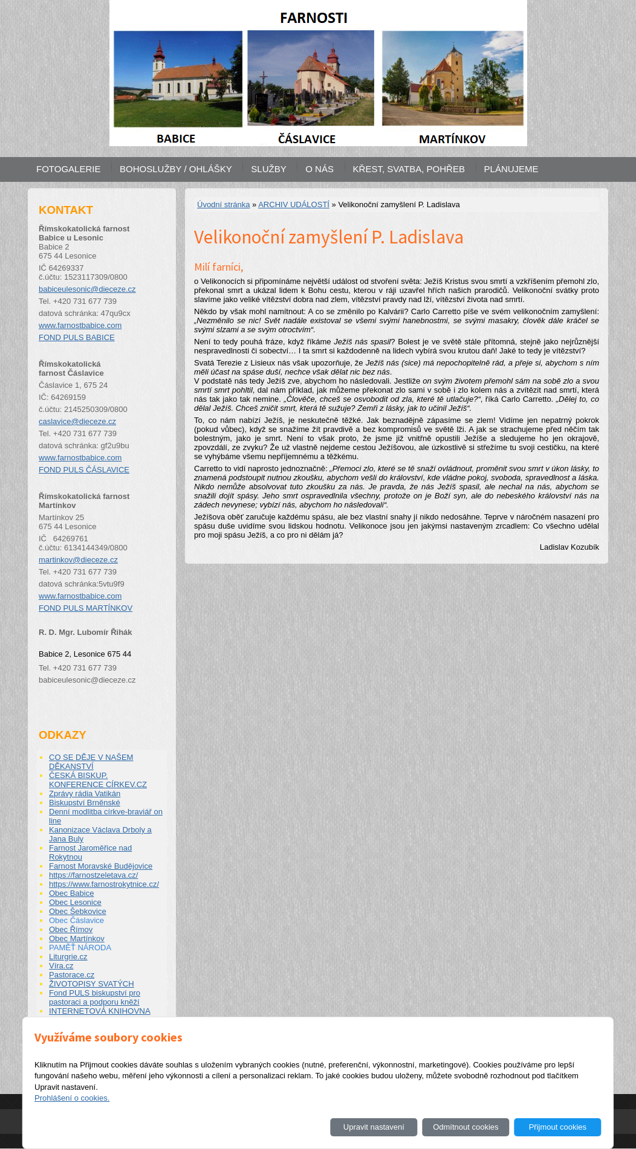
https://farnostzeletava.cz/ (93, 875)
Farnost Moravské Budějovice (100, 866)
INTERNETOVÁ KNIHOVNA (100, 1010)
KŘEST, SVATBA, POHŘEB (409, 169)
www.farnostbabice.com (80, 325)
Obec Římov (70, 929)
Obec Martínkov (77, 938)
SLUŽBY (268, 169)
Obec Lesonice (75, 902)
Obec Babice (71, 893)
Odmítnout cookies (465, 1126)
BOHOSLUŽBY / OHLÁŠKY (176, 169)
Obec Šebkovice (77, 911)
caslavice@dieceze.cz (77, 421)
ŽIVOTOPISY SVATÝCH (91, 983)
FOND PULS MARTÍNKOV (85, 608)
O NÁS (319, 169)
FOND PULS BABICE (77, 337)
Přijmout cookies (557, 1126)
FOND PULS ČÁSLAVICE (84, 469)
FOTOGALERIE (68, 169)
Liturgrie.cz (68, 956)
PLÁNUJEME (511, 169)
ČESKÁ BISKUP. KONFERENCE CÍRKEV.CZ (98, 780)
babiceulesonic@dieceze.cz (87, 289)
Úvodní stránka (223, 204)
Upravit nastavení (373, 1126)
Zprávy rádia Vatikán (84, 793)
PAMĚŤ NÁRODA (80, 947)
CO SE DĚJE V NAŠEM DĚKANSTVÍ (91, 762)
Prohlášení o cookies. (71, 1097)
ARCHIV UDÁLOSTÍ (293, 204)
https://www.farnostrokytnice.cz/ (104, 884)
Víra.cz (61, 965)
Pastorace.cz (71, 974)
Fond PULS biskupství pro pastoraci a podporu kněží (94, 997)
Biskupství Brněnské (84, 802)
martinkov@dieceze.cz (78, 559)
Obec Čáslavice (76, 920)
